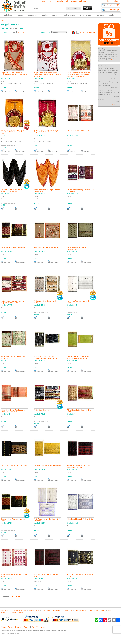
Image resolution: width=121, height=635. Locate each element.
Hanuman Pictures (80, 610)
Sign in (116, 1)
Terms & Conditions (78, 1)
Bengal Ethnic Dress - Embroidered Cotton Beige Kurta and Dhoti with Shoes (14, 73)
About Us (35, 627)
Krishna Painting (93, 610)
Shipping (18, 627)
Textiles (44, 15)
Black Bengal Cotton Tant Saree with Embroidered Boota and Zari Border (45, 357)
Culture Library (45, 1)
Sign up (109, 1)
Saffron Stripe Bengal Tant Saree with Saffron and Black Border (13, 411)
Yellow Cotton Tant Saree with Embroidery (47, 465)
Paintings (8, 15)
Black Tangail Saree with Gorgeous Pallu (14, 465)
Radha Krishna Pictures (19, 610)
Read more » (115, 105)
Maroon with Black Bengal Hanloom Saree (14, 247)
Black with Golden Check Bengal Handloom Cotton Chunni (11, 190)
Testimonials (58, 1)
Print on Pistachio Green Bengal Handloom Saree (77, 248)
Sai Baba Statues (34, 610)
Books (111, 15)
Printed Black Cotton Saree (42, 410)
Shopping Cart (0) (113, 5)
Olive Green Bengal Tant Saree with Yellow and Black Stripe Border (78, 357)
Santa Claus (68, 610)
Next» (17, 596)
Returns (26, 627)
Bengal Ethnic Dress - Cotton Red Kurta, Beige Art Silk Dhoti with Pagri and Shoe (47, 131)
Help (67, 1)
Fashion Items (69, 15)
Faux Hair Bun (46, 610)
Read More (112, 60)
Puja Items (100, 15)
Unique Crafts (85, 15)
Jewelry (55, 15)
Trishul (103, 610)
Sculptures (32, 15)
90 (23, 32)
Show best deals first (87, 32)
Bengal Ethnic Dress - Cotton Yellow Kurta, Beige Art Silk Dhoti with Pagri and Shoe (14, 132)
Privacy (3, 627)
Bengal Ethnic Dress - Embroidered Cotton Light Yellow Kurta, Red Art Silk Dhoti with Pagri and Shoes (79, 74)
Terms (10, 627)
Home (35, 1)
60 (19, 32)
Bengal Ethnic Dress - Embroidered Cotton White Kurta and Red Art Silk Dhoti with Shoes (47, 74)
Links (43, 627)
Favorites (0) (114, 10)
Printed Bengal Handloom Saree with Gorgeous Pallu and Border (12, 302)
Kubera (21, 612)
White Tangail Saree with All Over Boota (80, 519)
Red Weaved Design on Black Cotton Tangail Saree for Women (79, 466)
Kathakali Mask (57, 610)
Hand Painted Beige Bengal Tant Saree (46, 247)
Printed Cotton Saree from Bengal (78, 130)
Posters (20, 15)
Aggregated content (4, 611)
